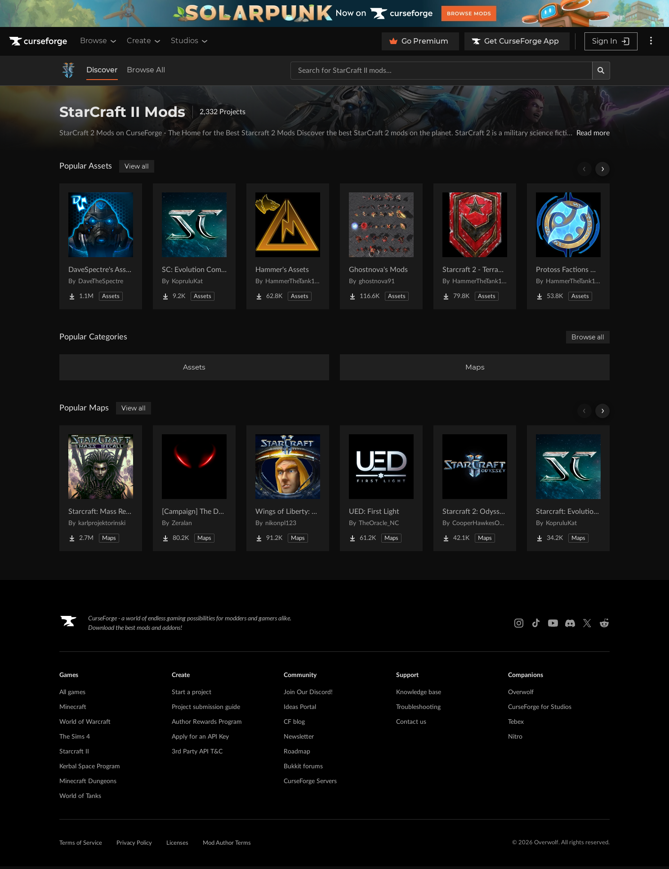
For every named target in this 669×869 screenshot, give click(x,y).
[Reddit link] (604, 625)
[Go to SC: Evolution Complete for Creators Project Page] (194, 246)
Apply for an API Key (200, 739)
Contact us (411, 725)
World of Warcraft (85, 725)
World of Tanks (80, 799)
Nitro (515, 739)
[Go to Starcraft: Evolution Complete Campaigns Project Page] (568, 491)
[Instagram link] (518, 625)
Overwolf (521, 695)
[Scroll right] (602, 169)
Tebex (516, 725)
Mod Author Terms (227, 846)
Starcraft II (74, 754)
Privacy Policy (134, 846)
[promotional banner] (334, 13)
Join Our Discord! (308, 695)
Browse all (587, 337)
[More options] (651, 41)
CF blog (294, 725)
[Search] (601, 71)
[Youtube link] (553, 625)
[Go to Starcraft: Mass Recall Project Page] (100, 491)
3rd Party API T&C (197, 754)
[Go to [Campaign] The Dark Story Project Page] (194, 491)
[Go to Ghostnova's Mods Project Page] (381, 246)
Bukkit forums (303, 769)
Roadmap (297, 754)
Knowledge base (418, 695)
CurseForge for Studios (539, 710)
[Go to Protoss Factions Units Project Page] (568, 246)
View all (137, 166)
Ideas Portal (300, 710)
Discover (102, 70)
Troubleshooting (418, 710)
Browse (99, 40)
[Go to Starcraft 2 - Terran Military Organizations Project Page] (474, 246)
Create (144, 40)
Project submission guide (206, 710)
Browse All (146, 70)
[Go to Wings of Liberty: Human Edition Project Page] (287, 491)
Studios (190, 40)
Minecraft (72, 710)
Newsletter (299, 739)
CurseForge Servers (310, 784)
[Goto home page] (39, 41)
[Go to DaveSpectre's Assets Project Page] (100, 246)
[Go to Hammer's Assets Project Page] (287, 246)
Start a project (191, 695)
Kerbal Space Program (89, 769)
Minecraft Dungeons (87, 784)
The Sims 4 (74, 739)
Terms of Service (80, 846)
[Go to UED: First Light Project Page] (381, 491)
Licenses (177, 846)
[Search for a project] (441, 70)
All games (72, 695)
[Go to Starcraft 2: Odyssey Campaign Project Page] (474, 491)
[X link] (587, 625)
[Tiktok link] (536, 625)
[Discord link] (570, 625)
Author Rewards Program (207, 725)
